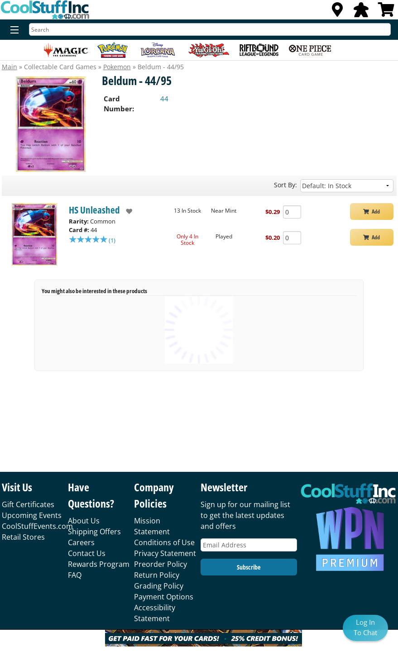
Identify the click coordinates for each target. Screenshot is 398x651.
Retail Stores (23, 537)
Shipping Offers (94, 532)
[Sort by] (346, 185)
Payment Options (163, 597)
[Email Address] (249, 544)
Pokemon (117, 66)
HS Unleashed (94, 210)
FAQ (75, 575)
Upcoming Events (32, 515)
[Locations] (337, 12)
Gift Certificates (28, 504)
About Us (84, 521)
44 (164, 98)
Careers (81, 542)
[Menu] (12, 30)
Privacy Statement (165, 553)
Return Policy (156, 575)
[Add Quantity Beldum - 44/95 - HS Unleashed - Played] (292, 237)
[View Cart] (386, 12)
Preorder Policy (160, 564)
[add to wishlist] (126, 211)
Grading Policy (158, 586)
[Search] (210, 29)
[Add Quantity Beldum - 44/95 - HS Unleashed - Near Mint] (292, 212)
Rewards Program (98, 564)
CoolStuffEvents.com (37, 526)
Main (9, 66)
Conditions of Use (164, 542)
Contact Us (86, 553)
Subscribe (248, 567)
